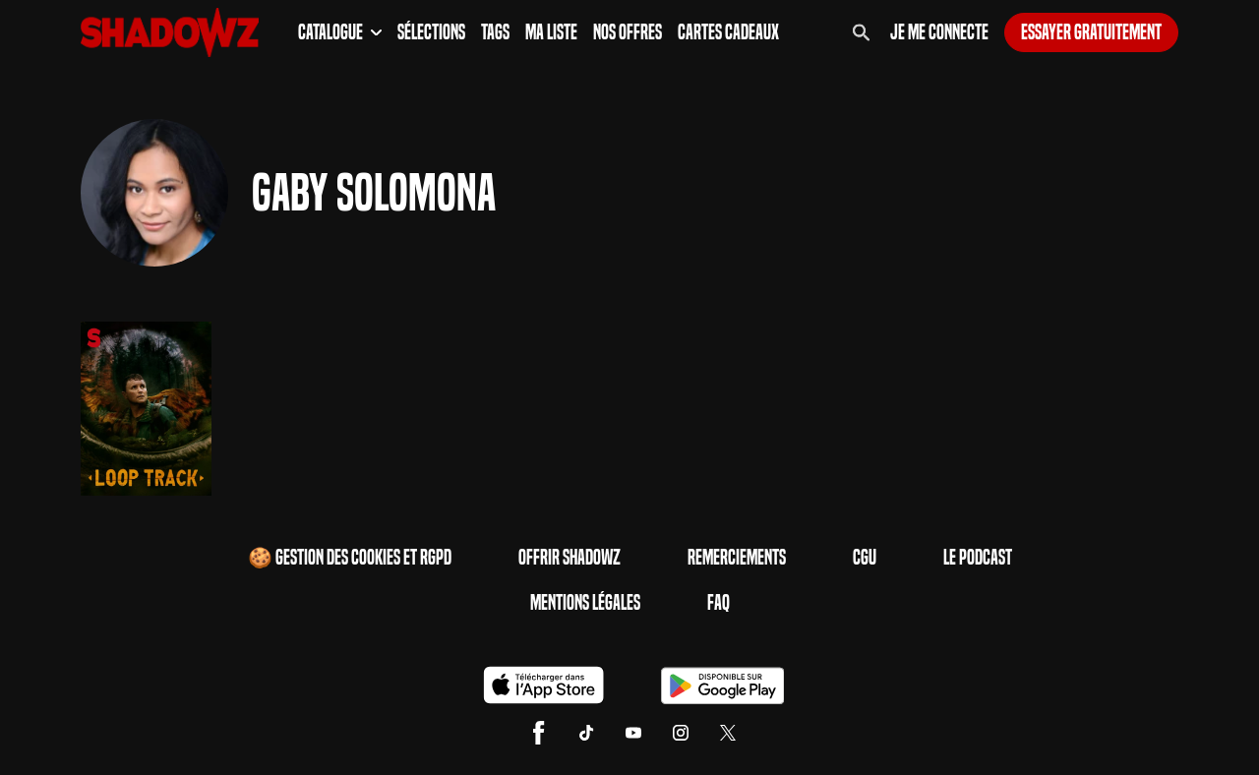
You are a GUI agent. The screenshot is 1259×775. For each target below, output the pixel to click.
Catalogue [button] (340, 32)
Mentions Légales (585, 603)
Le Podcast (977, 557)
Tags (495, 32)
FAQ (718, 603)
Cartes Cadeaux (728, 32)
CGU (864, 557)
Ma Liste (551, 32)
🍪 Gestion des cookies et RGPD (349, 557)
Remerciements (737, 557)
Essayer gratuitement (1091, 32)
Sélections (431, 32)
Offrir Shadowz (569, 557)
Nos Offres (627, 32)
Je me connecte (939, 32)
